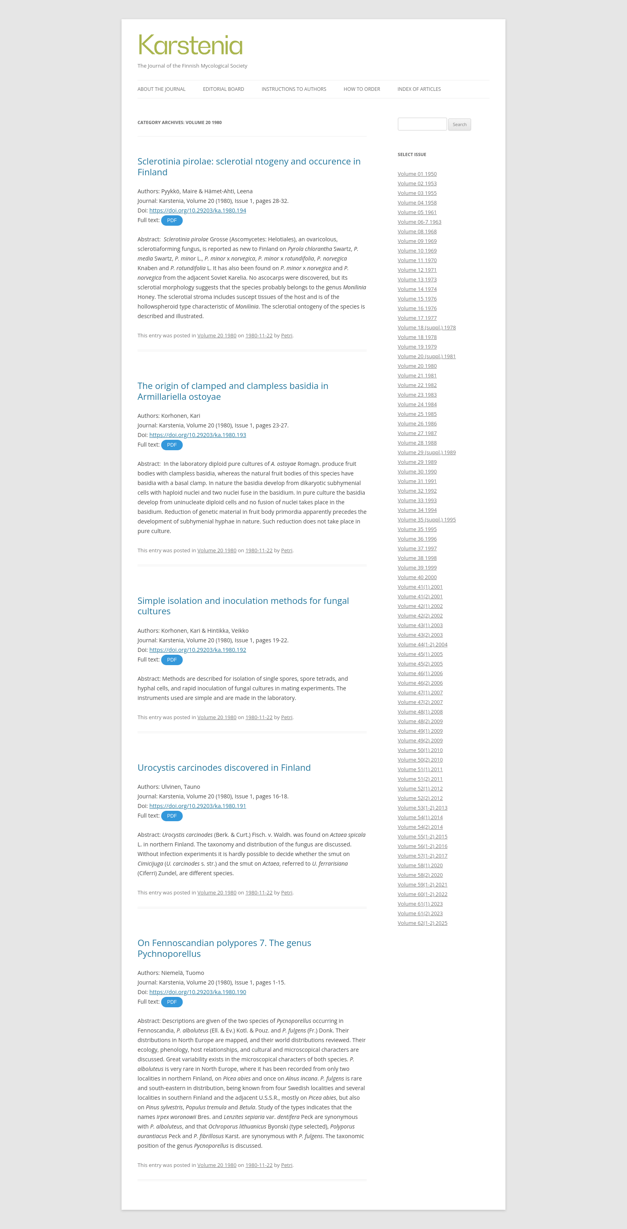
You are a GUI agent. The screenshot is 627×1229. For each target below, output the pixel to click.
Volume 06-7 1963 (419, 221)
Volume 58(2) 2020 (420, 874)
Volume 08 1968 (417, 231)
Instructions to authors (294, 89)
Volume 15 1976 (417, 298)
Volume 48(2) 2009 (420, 721)
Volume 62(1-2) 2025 (422, 922)
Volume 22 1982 (417, 385)
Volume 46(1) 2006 (420, 673)
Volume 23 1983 (417, 394)
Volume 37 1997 (417, 548)
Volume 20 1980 (217, 335)
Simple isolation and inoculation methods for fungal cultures (243, 605)
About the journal (162, 89)
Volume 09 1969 (417, 241)
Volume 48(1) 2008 (420, 711)
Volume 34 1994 (417, 509)
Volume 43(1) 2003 (420, 625)
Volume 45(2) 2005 (420, 663)
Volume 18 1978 (417, 337)
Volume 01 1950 (417, 173)
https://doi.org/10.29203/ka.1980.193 (197, 435)
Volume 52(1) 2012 (420, 788)
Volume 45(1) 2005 (420, 654)
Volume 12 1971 (417, 269)
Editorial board (223, 89)
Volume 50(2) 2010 (420, 759)
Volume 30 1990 (417, 471)
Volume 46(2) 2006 (420, 682)
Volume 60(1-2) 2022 (422, 894)
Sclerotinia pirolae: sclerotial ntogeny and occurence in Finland (249, 166)
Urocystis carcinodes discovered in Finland (224, 767)
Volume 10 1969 (417, 250)
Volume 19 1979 (417, 346)
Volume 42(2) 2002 (420, 615)
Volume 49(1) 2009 (420, 730)
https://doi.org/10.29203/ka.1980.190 (197, 992)
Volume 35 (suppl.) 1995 (427, 519)
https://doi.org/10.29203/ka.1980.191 (197, 806)
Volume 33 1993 (417, 500)
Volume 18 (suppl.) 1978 (427, 327)
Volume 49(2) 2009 (420, 740)
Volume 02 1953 (417, 183)
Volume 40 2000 (417, 577)
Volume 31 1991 (417, 481)
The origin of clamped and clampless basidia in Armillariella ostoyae (233, 390)
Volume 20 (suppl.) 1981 (427, 356)
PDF (172, 220)
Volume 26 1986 (417, 423)
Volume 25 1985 (417, 413)
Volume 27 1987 (417, 433)
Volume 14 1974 (417, 289)
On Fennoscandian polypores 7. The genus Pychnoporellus (224, 947)
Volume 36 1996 (417, 538)
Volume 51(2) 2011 (420, 778)
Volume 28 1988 (417, 442)
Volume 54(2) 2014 (420, 826)
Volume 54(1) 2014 (420, 817)
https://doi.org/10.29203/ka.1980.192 (197, 650)
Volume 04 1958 (417, 202)
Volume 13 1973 (417, 279)
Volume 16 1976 (417, 308)
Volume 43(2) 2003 (420, 634)
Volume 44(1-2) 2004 (422, 644)
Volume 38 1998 (417, 557)
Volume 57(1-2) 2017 (422, 855)
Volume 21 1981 (417, 375)
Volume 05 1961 (417, 212)
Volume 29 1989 (417, 461)
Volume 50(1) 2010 (420, 750)
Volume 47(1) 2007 (420, 692)
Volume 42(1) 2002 (420, 605)
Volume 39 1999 (417, 567)
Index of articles (419, 89)
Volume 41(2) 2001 (420, 596)
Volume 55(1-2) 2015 (422, 836)
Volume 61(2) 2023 (420, 913)
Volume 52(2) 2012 (420, 798)
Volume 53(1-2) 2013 (422, 807)
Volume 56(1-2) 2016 (422, 846)
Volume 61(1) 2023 (420, 903)
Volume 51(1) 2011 (420, 769)
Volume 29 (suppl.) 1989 (427, 452)
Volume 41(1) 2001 (420, 586)
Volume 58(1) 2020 (420, 865)
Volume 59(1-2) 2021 (422, 884)
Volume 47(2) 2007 (420, 702)
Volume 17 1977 (417, 317)
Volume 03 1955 (417, 192)
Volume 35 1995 (417, 529)
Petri (286, 335)
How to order (362, 89)
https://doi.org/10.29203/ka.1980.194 (197, 210)
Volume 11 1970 (417, 260)
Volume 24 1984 (417, 404)
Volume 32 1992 (417, 490)
